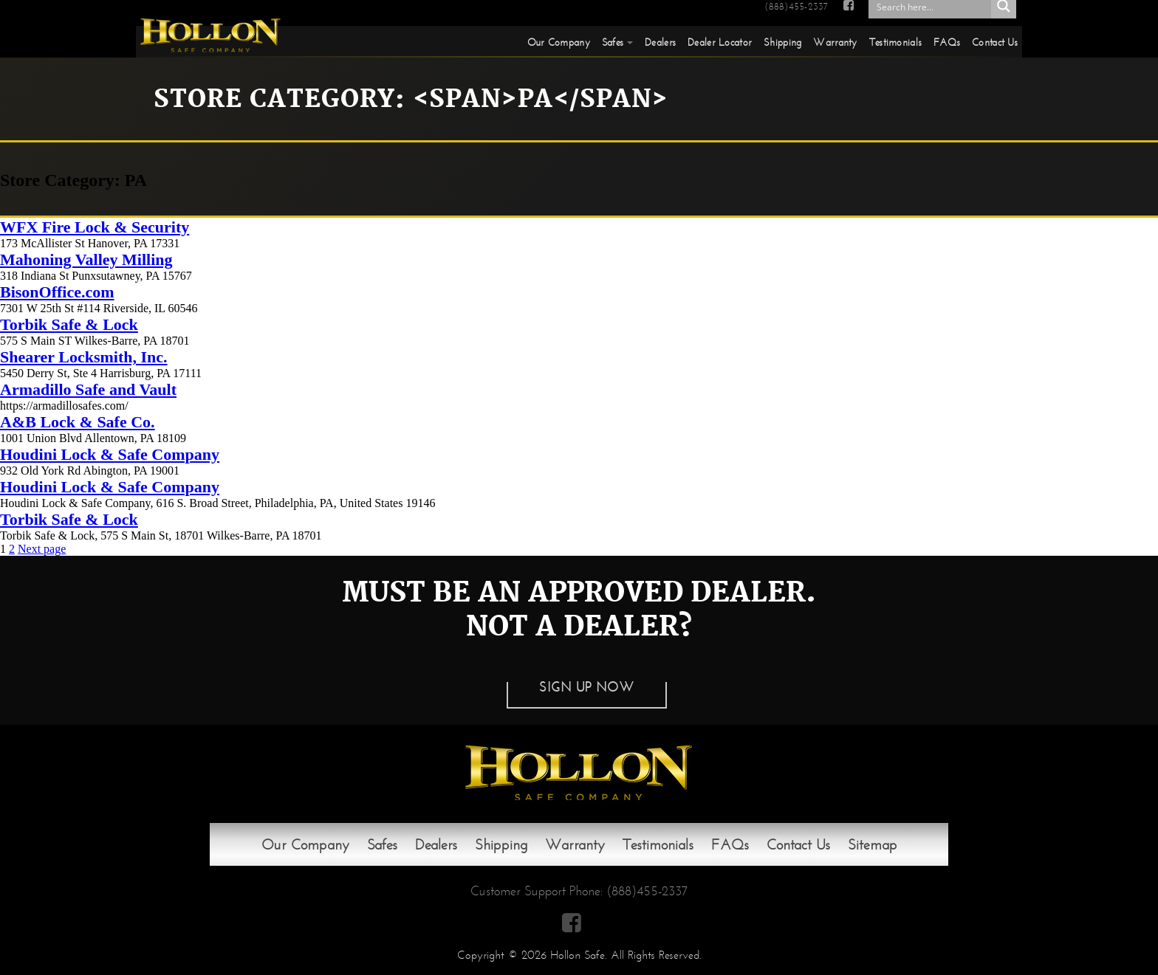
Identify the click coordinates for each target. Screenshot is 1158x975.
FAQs (946, 42)
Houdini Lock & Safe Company (109, 454)
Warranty (835, 42)
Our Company (558, 42)
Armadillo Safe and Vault (88, 389)
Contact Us (995, 42)
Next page (42, 548)
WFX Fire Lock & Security (94, 227)
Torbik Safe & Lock (69, 324)
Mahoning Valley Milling (86, 259)
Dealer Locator (720, 42)
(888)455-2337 (796, 7)
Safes (612, 42)
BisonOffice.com (57, 292)
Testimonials (895, 42)
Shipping (782, 42)
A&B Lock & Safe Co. (77, 422)
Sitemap (872, 844)
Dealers (660, 42)
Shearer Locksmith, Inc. (84, 357)
